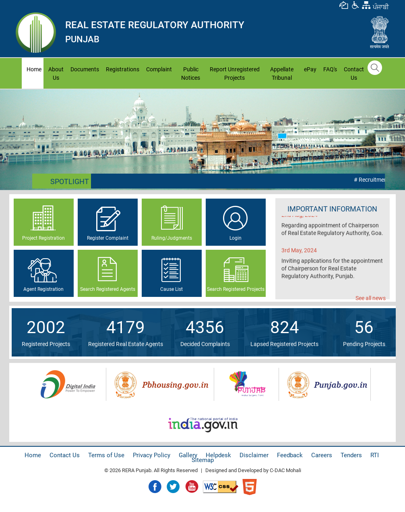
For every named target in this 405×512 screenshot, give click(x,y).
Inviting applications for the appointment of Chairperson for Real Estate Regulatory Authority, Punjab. (332, 272)
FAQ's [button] (330, 69)
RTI (374, 455)
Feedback (290, 455)
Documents (84, 69)
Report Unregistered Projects (235, 73)
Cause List (171, 289)
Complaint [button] (159, 69)
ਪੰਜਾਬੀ (381, 7)
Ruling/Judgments (171, 238)
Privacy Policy (151, 455)
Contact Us (354, 73)
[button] (355, 4)
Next (394, 139)
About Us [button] (56, 73)
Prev (10, 139)
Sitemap (203, 460)
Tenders (351, 455)
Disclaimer (254, 455)
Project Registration (43, 238)
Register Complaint (107, 238)
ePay (310, 69)
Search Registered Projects (235, 289)
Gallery (188, 455)
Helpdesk (218, 455)
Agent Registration (43, 289)
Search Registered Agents (107, 289)
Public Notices (190, 73)
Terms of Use (106, 455)
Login (235, 238)
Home (35, 69)
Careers (321, 455)
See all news (370, 298)
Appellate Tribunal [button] (281, 73)
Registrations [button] (122, 69)
